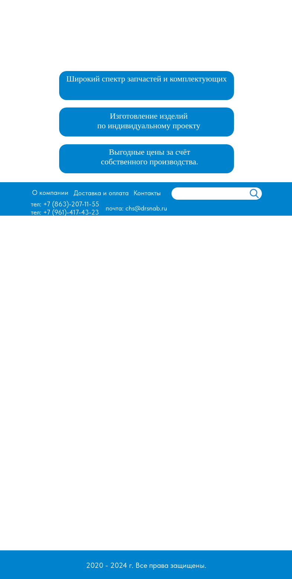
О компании (50, 192)
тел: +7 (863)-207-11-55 (65, 204)
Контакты (147, 193)
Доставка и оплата (101, 193)
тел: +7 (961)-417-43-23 (65, 212)
